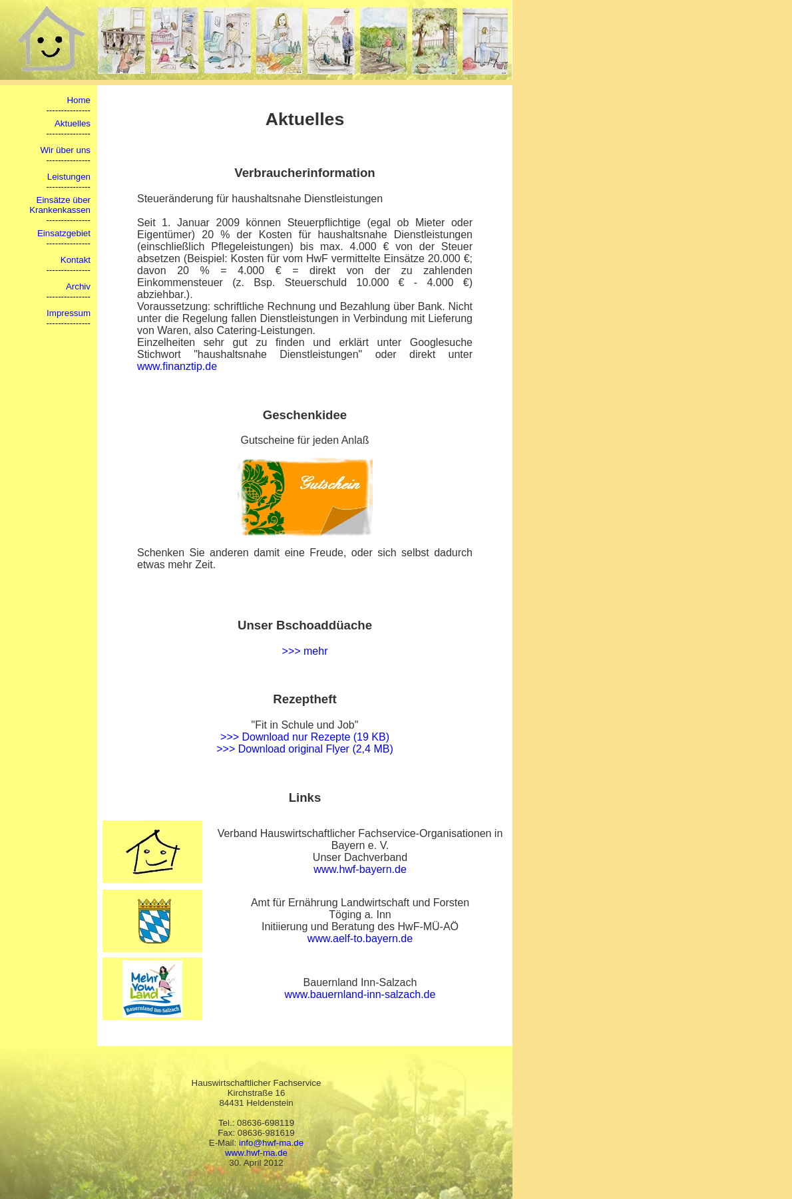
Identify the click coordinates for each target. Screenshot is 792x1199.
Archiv (78, 286)
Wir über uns (65, 150)
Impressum (69, 313)
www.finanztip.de (177, 366)
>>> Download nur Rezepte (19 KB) (304, 737)
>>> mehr (305, 651)
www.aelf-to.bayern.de (360, 938)
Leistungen (69, 177)
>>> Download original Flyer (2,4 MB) (304, 749)
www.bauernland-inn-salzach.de (360, 994)
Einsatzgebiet (64, 233)
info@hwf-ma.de (271, 1143)
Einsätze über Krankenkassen (60, 205)
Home (79, 100)
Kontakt (76, 260)
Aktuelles (73, 123)
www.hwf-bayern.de (360, 869)
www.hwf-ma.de (256, 1153)
